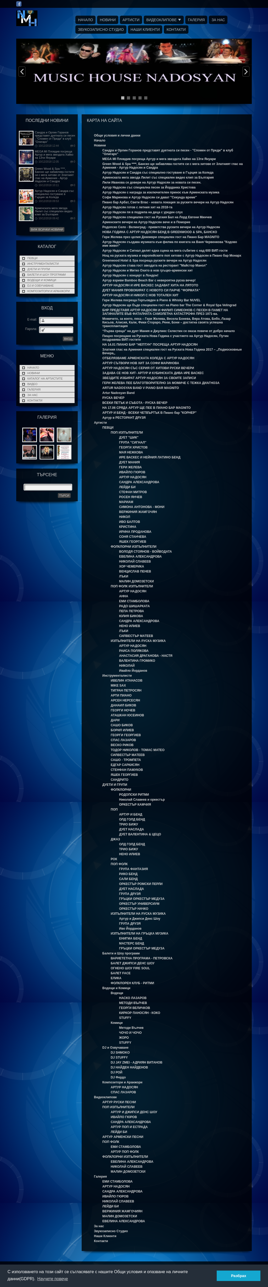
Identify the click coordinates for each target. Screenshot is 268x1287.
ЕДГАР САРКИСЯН (125, 765)
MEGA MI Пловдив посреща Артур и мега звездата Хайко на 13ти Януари (54, 154)
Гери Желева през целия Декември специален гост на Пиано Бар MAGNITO (160, 237)
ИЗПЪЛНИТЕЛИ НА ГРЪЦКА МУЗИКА (139, 933)
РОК (114, 859)
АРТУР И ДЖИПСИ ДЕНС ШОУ (134, 1112)
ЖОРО (124, 1038)
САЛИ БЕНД (128, 879)
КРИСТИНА (127, 527)
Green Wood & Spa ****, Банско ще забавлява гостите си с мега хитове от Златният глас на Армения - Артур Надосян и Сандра (54, 175)
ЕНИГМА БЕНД (130, 938)
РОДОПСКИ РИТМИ (134, 794)
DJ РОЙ (116, 1072)
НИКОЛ (124, 517)
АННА (123, 596)
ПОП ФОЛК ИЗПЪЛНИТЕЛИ (132, 586)
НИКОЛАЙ (127, 666)
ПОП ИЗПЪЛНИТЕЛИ (127, 432)
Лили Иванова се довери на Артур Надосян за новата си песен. (151, 182)
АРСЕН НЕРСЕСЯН (125, 700)
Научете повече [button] (52, 1279)
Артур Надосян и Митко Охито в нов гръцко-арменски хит (147, 270)
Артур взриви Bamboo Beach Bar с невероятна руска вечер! (149, 280)
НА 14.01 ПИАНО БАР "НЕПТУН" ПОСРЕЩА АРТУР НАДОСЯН (150, 344)
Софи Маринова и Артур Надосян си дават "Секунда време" (149, 197)
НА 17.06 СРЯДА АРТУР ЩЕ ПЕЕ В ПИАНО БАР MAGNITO (146, 408)
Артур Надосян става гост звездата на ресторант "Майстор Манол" (154, 265)
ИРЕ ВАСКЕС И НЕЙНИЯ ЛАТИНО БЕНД (150, 457)
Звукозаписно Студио (101, 29)
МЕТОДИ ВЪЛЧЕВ (133, 1003)
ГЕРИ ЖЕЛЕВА (130, 467)
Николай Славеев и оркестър (142, 799)
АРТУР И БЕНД (130, 814)
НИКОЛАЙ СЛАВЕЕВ (135, 561)
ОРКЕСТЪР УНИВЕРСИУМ (139, 904)
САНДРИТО (119, 780)
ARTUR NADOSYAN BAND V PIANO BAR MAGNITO (140, 388)
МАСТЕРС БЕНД (131, 943)
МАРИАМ (126, 502)
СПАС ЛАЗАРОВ (123, 740)
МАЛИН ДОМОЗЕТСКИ (136, 581)
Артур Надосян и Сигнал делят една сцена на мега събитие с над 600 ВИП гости (164, 250)
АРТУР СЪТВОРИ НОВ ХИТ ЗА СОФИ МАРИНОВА (140, 363)
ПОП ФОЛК (119, 864)
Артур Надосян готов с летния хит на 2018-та (137, 207)
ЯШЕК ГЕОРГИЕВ (132, 542)
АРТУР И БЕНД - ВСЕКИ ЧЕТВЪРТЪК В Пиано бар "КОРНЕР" (149, 413)
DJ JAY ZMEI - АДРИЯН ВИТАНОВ (136, 1062)
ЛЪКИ (123, 576)
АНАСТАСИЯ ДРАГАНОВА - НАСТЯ (145, 656)
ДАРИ (115, 720)
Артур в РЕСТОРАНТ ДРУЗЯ (124, 418)
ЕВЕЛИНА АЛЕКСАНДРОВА (140, 556)
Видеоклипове (161, 20)
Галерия (196, 20)
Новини (108, 20)
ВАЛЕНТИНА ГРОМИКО (137, 661)
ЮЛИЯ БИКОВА (131, 616)
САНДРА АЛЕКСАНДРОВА (139, 482)
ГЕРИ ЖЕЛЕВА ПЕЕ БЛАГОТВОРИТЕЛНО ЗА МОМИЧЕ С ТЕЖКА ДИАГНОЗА (161, 383)
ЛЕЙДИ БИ (127, 487)
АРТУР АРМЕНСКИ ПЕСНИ (122, 1137)
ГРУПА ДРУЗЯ (130, 894)
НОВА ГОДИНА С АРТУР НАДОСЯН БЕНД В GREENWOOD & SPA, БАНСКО (159, 232)
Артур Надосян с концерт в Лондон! (130, 275)
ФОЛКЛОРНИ (121, 790)
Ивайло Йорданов (133, 670)
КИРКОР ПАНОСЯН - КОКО (139, 1013)
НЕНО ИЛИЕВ (129, 626)
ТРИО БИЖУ (128, 824)
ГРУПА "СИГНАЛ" (132, 442)
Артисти (130, 20)
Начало (85, 20)
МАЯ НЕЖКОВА (131, 452)
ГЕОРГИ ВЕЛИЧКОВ (134, 1008)
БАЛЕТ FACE (121, 973)
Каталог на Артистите (45, 378)
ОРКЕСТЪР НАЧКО (133, 909)
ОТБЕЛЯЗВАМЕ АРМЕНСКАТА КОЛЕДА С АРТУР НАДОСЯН (148, 358)
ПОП (114, 809)
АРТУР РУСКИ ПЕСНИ (119, 1102)
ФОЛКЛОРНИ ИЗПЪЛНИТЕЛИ (134, 546)
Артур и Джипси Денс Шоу (139, 918)
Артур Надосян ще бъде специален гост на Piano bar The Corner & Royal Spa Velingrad (169, 305)
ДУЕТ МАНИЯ (129, 462)
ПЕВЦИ (32, 258)
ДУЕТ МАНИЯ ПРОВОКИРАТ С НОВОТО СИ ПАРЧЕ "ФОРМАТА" (151, 290)
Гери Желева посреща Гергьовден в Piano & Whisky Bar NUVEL (151, 300)
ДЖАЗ (115, 839)
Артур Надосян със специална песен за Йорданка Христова (149, 187)
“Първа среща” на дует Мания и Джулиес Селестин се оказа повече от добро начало (168, 331)
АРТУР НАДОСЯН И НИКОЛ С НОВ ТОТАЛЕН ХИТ (140, 295)
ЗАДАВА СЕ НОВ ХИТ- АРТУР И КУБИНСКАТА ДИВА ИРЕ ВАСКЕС (153, 373)
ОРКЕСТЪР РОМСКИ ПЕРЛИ (141, 884)
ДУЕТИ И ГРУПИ (38, 269)
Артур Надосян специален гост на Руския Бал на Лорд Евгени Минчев (157, 217)
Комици (117, 1023)
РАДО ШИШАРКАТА (134, 606)
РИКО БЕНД (128, 874)
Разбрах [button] (238, 1276)
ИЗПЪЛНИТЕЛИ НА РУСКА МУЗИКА (138, 641)
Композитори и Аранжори (48, 291)
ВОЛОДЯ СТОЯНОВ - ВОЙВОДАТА (145, 551)
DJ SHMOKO (120, 1052)
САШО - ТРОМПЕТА (126, 760)
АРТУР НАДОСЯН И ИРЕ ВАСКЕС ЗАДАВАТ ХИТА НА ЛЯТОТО (150, 285)
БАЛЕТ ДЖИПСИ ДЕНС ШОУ (132, 963)
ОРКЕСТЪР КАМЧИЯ (135, 804)
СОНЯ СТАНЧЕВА (132, 537)
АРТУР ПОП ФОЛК (125, 1152)
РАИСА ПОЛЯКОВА (134, 651)
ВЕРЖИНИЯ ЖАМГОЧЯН (138, 512)
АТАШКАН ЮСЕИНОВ (127, 715)
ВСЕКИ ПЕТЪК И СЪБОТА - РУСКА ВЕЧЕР (134, 403)
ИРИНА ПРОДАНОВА (135, 532)
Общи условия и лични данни (117, 135)
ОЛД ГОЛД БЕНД (132, 819)
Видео (32, 384)
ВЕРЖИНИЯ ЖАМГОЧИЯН (122, 1211)
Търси (64, 495)
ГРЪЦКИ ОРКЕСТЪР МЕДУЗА (142, 899)
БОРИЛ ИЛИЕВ (122, 730)
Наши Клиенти (145, 29)
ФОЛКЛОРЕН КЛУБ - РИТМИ (132, 983)
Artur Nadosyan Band (118, 393)
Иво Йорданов (130, 928)
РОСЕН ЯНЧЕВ (130, 497)
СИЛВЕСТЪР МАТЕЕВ (136, 636)
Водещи (117, 993)
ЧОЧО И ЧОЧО (130, 1033)
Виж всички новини (47, 229)
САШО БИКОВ (122, 725)
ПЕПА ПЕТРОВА (131, 611)
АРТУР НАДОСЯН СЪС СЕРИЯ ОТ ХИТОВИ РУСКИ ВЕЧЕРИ (148, 368)
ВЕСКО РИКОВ (122, 745)
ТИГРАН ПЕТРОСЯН (126, 690)
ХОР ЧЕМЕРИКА (131, 566)
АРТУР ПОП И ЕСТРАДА (129, 1127)
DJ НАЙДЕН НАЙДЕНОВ (129, 1067)
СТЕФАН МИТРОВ (133, 492)
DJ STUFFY (119, 1057)
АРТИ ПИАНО (121, 695)
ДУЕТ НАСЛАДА (131, 829)
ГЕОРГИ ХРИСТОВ (133, 447)
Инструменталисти (43, 263)
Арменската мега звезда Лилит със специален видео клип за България (53, 211)
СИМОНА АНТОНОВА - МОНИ (141, 507)
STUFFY (125, 1018)
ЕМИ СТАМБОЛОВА (134, 601)
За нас (218, 20)
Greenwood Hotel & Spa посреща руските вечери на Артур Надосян (154, 260)
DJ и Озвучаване (40, 285)
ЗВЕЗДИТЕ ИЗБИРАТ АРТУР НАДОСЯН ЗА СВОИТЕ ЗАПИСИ (149, 378)
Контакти (176, 29)
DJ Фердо (118, 1077)
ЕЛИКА (116, 978)
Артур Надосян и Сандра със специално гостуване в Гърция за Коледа (54, 194)
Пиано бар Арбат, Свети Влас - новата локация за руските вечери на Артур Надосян (167, 202)
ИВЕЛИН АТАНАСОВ (126, 680)
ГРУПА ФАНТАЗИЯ (133, 869)
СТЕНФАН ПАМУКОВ (127, 770)
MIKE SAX (118, 685)
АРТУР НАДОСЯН (132, 477)
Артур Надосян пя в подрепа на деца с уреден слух (142, 212)
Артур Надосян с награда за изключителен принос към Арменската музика (160, 192)
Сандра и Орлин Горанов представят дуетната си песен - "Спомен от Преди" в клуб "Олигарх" (55, 137)
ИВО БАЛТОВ (129, 522)
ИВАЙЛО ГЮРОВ (132, 472)
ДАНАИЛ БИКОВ (123, 705)
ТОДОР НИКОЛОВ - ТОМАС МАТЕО (138, 750)
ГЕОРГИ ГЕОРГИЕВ (126, 735)
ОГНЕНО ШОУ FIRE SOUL (130, 968)
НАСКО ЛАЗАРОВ (133, 998)
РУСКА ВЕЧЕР (113, 398)
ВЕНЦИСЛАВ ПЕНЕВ (135, 571)
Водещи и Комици (41, 280)
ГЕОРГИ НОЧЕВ (123, 710)
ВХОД (68, 338)
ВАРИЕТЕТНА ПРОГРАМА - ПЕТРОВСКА (141, 958)
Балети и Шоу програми (46, 274)
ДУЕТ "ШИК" (128, 437)
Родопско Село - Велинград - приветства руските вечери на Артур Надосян (161, 227)
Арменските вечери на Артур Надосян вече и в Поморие (146, 222)
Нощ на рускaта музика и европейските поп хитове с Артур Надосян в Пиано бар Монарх (171, 255)
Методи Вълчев (131, 1028)
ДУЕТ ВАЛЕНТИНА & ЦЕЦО (140, 834)
